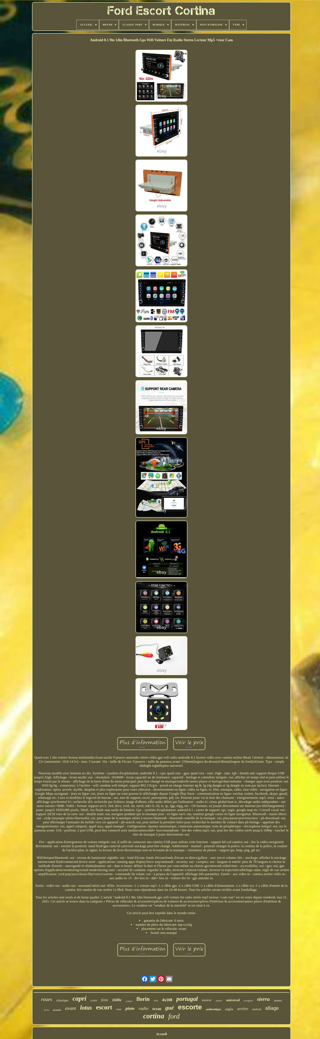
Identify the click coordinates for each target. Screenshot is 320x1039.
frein (104, 1000)
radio (143, 1008)
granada (57, 1010)
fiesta (46, 1010)
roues (46, 999)
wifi (156, 1000)
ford (174, 1016)
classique (62, 1000)
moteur (207, 1000)
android (256, 1009)
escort (104, 1007)
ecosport (248, 1000)
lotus (86, 1007)
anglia (229, 1009)
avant (70, 1008)
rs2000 (93, 1000)
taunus (278, 1000)
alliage (272, 1008)
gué (169, 1008)
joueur (219, 1000)
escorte (190, 1007)
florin (143, 999)
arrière (242, 1009)
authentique (213, 1009)
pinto (130, 1008)
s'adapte (129, 1001)
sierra (263, 999)
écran (156, 1009)
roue (118, 1009)
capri (79, 998)
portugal (187, 998)
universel (233, 1000)
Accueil (161, 1034)
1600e (116, 1000)
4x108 (167, 1000)
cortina (153, 1016)
